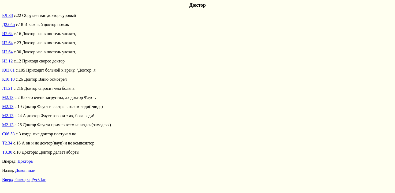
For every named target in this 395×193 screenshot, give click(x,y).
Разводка (22, 179)
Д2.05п (8, 24)
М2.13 (7, 97)
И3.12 (7, 61)
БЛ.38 (7, 15)
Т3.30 (7, 152)
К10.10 (8, 79)
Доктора (25, 161)
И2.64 (7, 33)
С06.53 (8, 134)
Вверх (7, 179)
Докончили (25, 170)
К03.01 (8, 70)
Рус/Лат (38, 179)
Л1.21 (7, 88)
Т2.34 (7, 143)
